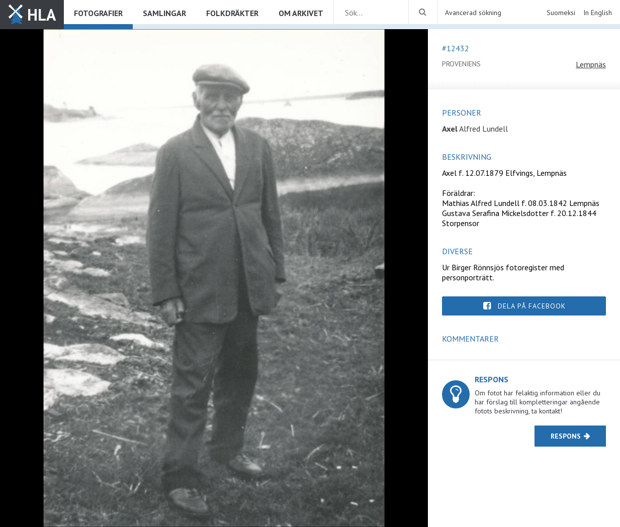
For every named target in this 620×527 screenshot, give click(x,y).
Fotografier (98, 13)
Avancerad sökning (473, 12)
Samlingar (164, 13)
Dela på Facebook (532, 305)
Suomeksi (561, 12)
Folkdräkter (232, 13)
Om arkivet (301, 13)
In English (597, 12)
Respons (566, 436)
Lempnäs (591, 64)
